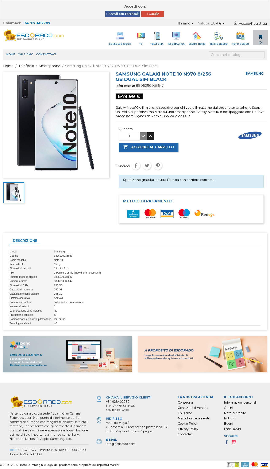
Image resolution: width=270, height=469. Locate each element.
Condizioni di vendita (193, 408)
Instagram (235, 443)
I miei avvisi (232, 429)
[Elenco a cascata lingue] (186, 23)
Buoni (228, 424)
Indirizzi (229, 418)
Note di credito (235, 413)
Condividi (136, 165)
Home (10, 54)
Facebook (227, 443)
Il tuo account (238, 397)
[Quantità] (129, 136)
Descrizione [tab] (25, 241)
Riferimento (125, 86)
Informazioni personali (240, 402)
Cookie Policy (188, 424)
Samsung (255, 74)
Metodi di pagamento (194, 418)
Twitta (147, 165)
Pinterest (158, 165)
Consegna (185, 402)
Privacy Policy (188, 429)
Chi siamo (25, 54)
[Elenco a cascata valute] (218, 23)
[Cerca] (237, 55)
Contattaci (46, 54)
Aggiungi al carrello (148, 147)
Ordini (228, 408)
